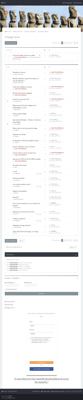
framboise (17, 207)
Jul (16, 233)
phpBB (10, 396)
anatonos (17, 180)
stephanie (53, 134)
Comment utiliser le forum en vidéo (24, 55)
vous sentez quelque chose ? (22, 184)
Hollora (17, 130)
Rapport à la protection (20, 191)
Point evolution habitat (19, 114)
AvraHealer (18, 227)
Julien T (17, 142)
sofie (52, 211)
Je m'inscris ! (41, 362)
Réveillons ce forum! (19, 72)
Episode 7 (16, 197)
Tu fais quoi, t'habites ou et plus (22, 87)
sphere (16, 214)
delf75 (16, 115)
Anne (52, 93)
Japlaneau (54, 55)
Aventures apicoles (19, 178)
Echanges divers (12, 37)
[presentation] (43, 352)
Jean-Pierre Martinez (21, 57)
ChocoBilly (17, 124)
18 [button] (74, 43)
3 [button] (66, 43)
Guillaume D (18, 101)
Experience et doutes (19, 134)
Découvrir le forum (10, 301)
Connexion (8, 278)
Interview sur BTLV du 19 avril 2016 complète (27, 159)
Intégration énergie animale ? (22, 225)
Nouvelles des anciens (20, 165)
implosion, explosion (19, 218)
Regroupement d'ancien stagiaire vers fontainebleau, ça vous (24, 106)
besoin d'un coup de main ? (21, 99)
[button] (59, 43)
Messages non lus (10, 308)
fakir (52, 146)
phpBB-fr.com (11, 398)
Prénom (32, 329)
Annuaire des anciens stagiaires (22, 93)
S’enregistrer (15, 278)
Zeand (16, 193)
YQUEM (53, 203)
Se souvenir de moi (11, 289)
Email (31, 321)
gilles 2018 (17, 109)
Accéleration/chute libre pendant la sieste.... (26, 140)
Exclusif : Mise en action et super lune (24, 153)
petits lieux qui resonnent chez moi (23, 212)
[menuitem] (3, 2)
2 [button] (64, 43)
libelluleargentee (55, 159)
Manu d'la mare (19, 74)
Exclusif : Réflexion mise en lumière (24, 147)
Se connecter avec (41, 369)
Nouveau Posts (9, 304)
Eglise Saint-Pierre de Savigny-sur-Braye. (26, 231)
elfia (16, 167)
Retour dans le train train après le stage (25, 128)
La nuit (15, 171)
